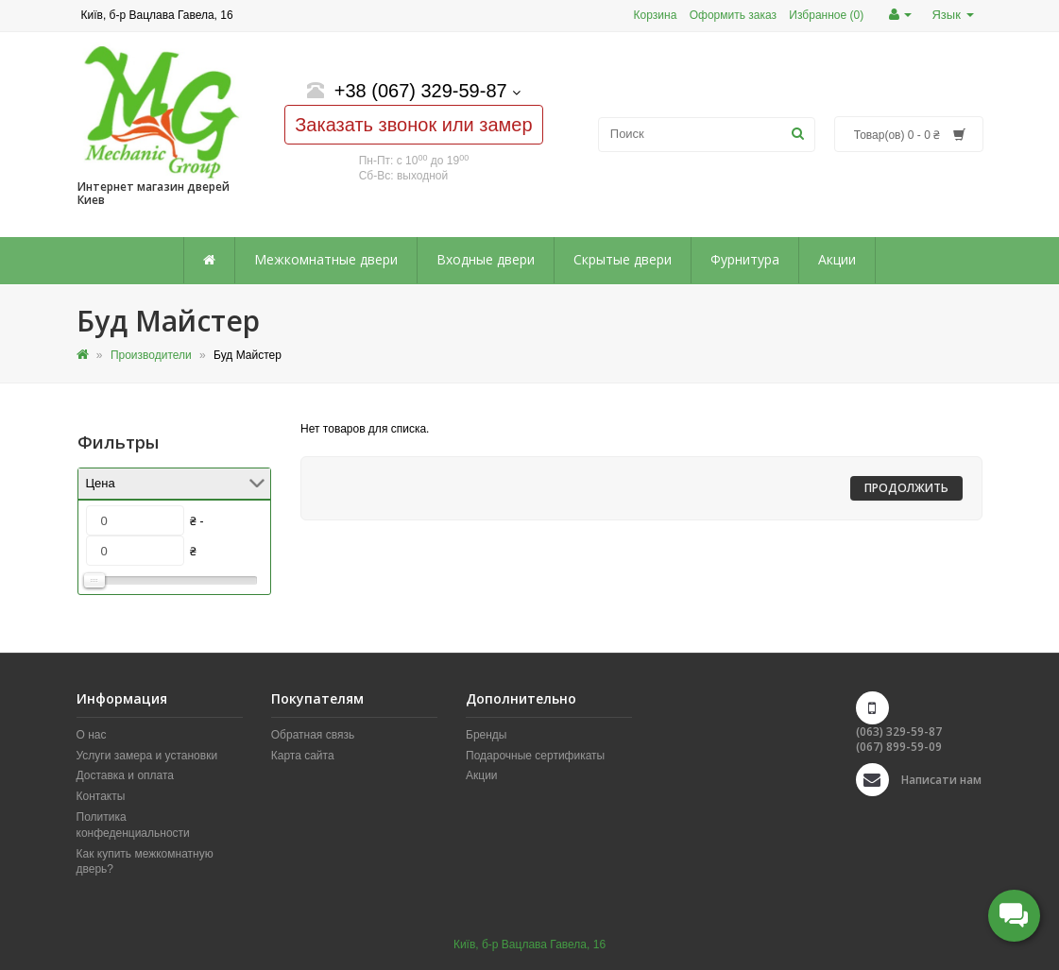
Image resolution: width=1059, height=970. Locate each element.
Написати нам (941, 780)
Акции (837, 259)
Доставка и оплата (126, 775)
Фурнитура (744, 259)
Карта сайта (302, 755)
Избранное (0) (826, 15)
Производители (151, 355)
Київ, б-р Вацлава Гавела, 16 (529, 944)
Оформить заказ (733, 15)
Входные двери (485, 259)
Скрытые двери (622, 259)
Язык (952, 15)
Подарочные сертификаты (535, 755)
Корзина (655, 15)
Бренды (486, 734)
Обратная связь (312, 734)
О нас (92, 734)
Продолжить (906, 488)
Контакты (101, 796)
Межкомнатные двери (326, 259)
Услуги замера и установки (147, 755)
